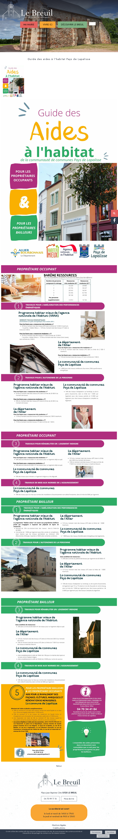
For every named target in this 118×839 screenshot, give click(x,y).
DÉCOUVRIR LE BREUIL (72, 24)
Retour (59, 766)
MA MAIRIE (28, 24)
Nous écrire (69, 798)
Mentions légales (59, 825)
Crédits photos (59, 828)
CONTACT (92, 23)
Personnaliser (103, 836)
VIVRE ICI (47, 24)
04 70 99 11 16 (50, 798)
